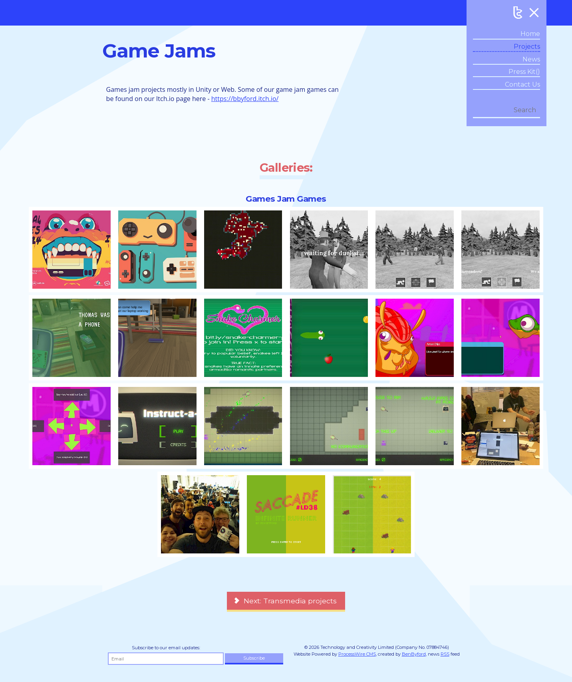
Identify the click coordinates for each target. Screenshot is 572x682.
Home (530, 34)
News (531, 59)
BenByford (414, 654)
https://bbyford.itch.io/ (245, 98)
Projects (527, 46)
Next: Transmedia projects (290, 601)
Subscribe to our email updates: (166, 647)
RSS (445, 654)
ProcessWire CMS (357, 654)
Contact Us (522, 84)
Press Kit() (524, 71)
